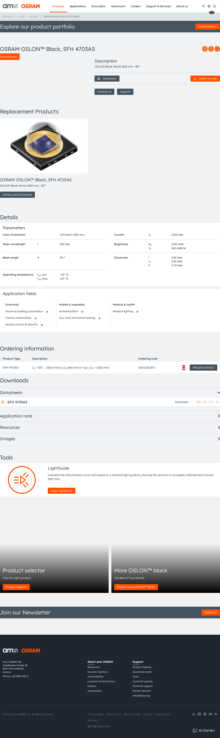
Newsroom (93, 667)
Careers (91, 686)
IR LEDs (34, 16)
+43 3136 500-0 (20, 676)
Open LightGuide (62, 507)
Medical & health (124, 321)
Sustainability (95, 676)
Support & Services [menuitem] (158, 6)
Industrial (12, 321)
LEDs (21, 16)
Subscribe (210, 628)
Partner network (142, 690)
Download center (142, 671)
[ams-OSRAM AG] (21, 6)
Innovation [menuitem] (98, 6)
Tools (136, 676)
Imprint (147, 714)
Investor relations (97, 671)
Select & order (205, 78)
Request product (203, 383)
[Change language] (209, 6)
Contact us (104, 91)
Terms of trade (132, 714)
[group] (43, 174)
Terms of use (113, 714)
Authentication (68, 327)
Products (8, 16)
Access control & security (22, 340)
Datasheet (107, 78)
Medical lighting (123, 327)
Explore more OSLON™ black (136, 603)
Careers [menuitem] (136, 6)
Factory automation (18, 334)
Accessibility (94, 690)
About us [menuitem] (182, 6)
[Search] (203, 6)
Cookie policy (162, 714)
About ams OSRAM (100, 661)
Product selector (16, 603)
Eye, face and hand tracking (77, 334)
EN (199, 418)
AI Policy (92, 720)
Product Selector (142, 667)
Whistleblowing (141, 695)
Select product (207, 26)
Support (125, 91)
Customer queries (143, 681)
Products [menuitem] (58, 6)
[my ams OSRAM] (214, 6)
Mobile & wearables (72, 321)
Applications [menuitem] (78, 6)
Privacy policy (95, 714)
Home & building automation (24, 327)
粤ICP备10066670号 (98, 726)
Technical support (143, 686)
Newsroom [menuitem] (118, 6)
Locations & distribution (101, 681)
